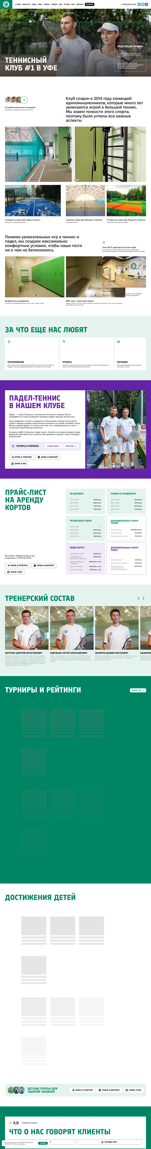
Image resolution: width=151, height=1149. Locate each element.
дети (60, 4)
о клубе (18, 4)
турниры (54, 4)
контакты (79, 4)
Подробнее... (22, 1144)
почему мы (26, 4)
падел (34, 4)
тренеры (47, 4)
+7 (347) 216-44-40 (128, 4)
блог (73, 4)
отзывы (67, 4)
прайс (40, 4)
